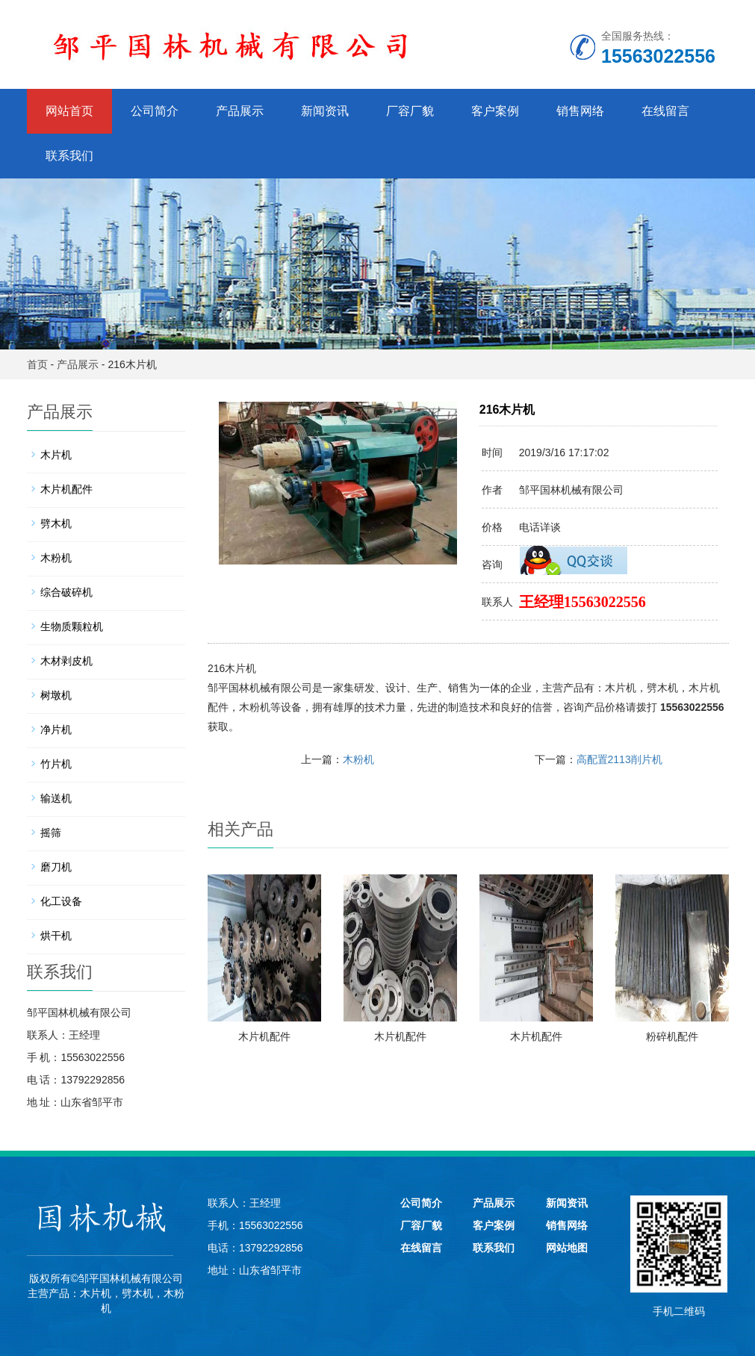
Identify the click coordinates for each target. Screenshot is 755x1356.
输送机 (56, 798)
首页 (37, 364)
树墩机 (56, 695)
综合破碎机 (66, 592)
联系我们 (69, 155)
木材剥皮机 (66, 661)
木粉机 (254, 707)
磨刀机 (56, 867)
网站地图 (567, 1248)
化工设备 (61, 901)
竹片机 (56, 764)
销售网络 (580, 111)
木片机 (620, 688)
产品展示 (240, 111)
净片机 (56, 729)
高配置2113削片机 (619, 759)
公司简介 (154, 111)
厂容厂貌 (410, 111)
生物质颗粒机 (71, 626)
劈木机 (662, 688)
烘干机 (56, 936)
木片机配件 (264, 1036)
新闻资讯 (325, 111)
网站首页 (69, 111)
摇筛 (50, 833)
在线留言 (665, 111)
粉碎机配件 (672, 1036)
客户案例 (495, 111)
